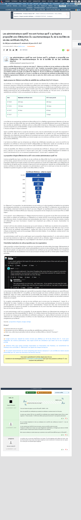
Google (24, 322)
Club (61, 1)
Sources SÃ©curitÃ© (65, 9)
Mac (38, 5)
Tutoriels (14, 1)
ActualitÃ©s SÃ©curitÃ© (10, 9)
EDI (50, 3)
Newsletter (36, 1)
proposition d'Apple (15, 322)
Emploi (44, 1)
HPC (35, 5)
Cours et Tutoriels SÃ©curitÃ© (53, 9)
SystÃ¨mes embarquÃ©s (72, 5)
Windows (15, 5)
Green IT (56, 5)
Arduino (24, 5)
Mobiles (72, 3)
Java (40, 3)
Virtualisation (30, 7)
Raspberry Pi (44, 5)
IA (27, 3)
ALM (31, 3)
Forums (7, 1)
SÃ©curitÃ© (62, 5)
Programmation (56, 3)
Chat (29, 1)
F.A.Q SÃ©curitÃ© (31, 9)
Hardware (30, 5)
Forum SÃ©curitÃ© (22, 9)
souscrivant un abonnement (34, 359)
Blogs (24, 1)
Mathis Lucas (21, 46)
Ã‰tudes (50, 1)
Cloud (24, 3)
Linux (20, 5)
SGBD (63, 3)
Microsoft (36, 3)
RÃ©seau (50, 5)
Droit (56, 1)
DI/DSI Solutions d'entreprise (14, 3)
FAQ (20, 1)
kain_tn (11, 397)
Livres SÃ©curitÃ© (41, 9)
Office (67, 3)
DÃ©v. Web (45, 3)
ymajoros (11, 438)
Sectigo (28, 322)
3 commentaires (31, 46)
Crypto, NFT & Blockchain (52, 7)
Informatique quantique (39, 7)
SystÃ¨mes (77, 3)
